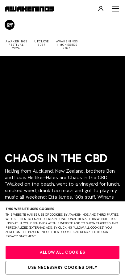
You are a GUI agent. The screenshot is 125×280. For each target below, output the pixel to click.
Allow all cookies (62, 253)
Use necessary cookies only (62, 268)
